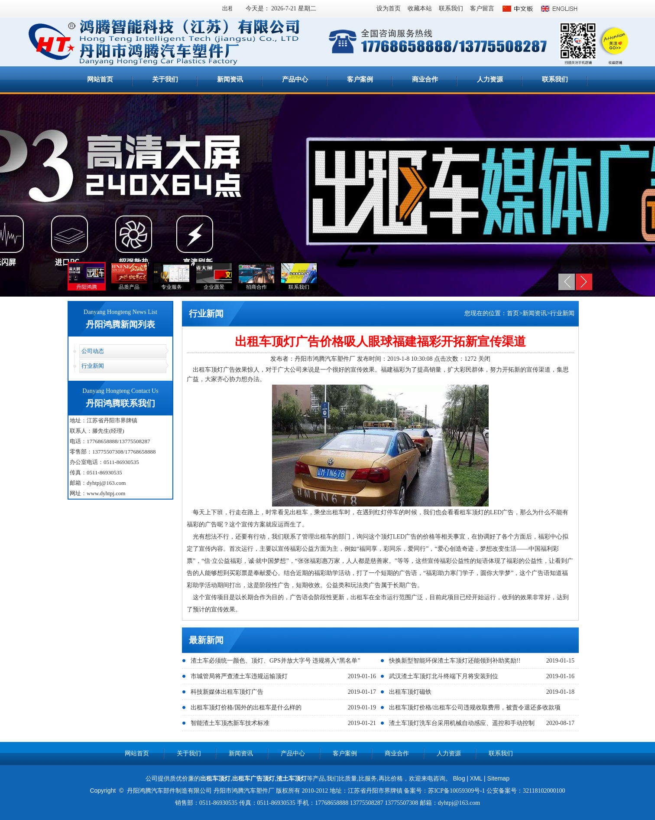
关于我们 (165, 79)
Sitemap (498, 778)
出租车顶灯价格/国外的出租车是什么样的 (246, 707)
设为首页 (388, 8)
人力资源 (490, 79)
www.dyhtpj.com (106, 493)
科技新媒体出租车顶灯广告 (227, 692)
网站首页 (100, 79)
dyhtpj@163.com (106, 483)
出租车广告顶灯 (253, 778)
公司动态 (92, 351)
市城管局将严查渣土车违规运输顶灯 (239, 676)
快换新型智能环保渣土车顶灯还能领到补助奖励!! (454, 660)
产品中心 (295, 79)
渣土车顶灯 (291, 778)
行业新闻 (92, 366)
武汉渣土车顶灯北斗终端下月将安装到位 (443, 676)
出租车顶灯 (215, 778)
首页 (513, 313)
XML (476, 778)
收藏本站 (420, 8)
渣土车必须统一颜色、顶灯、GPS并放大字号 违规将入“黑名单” (275, 660)
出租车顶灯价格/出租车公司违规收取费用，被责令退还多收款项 (475, 707)
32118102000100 (544, 790)
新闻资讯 (230, 79)
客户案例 (360, 79)
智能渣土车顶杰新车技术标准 (230, 723)
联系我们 (451, 8)
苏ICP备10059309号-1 (456, 790)
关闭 (484, 359)
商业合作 (425, 79)
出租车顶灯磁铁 (410, 692)
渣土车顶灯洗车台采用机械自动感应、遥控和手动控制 (462, 723)
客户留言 (482, 8)
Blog (459, 778)
